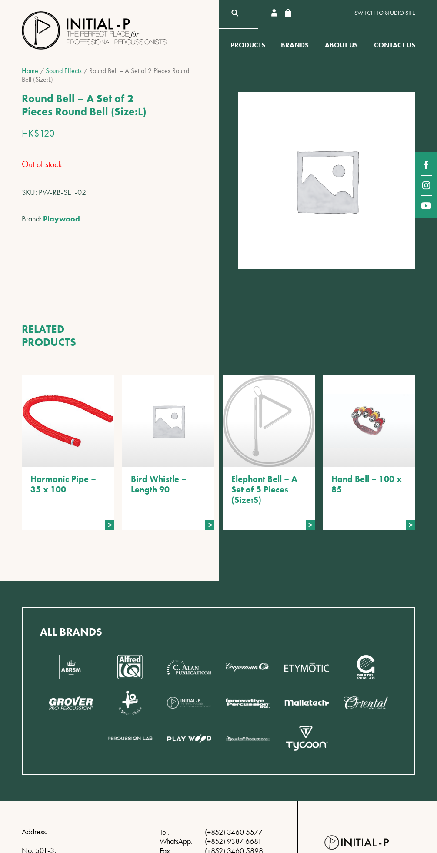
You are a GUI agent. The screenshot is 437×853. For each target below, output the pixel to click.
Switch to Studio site (384, 13)
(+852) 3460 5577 (234, 832)
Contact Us (394, 45)
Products (247, 45)
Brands (295, 45)
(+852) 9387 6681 (233, 841)
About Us (341, 45)
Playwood (61, 219)
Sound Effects (64, 70)
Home (30, 70)
